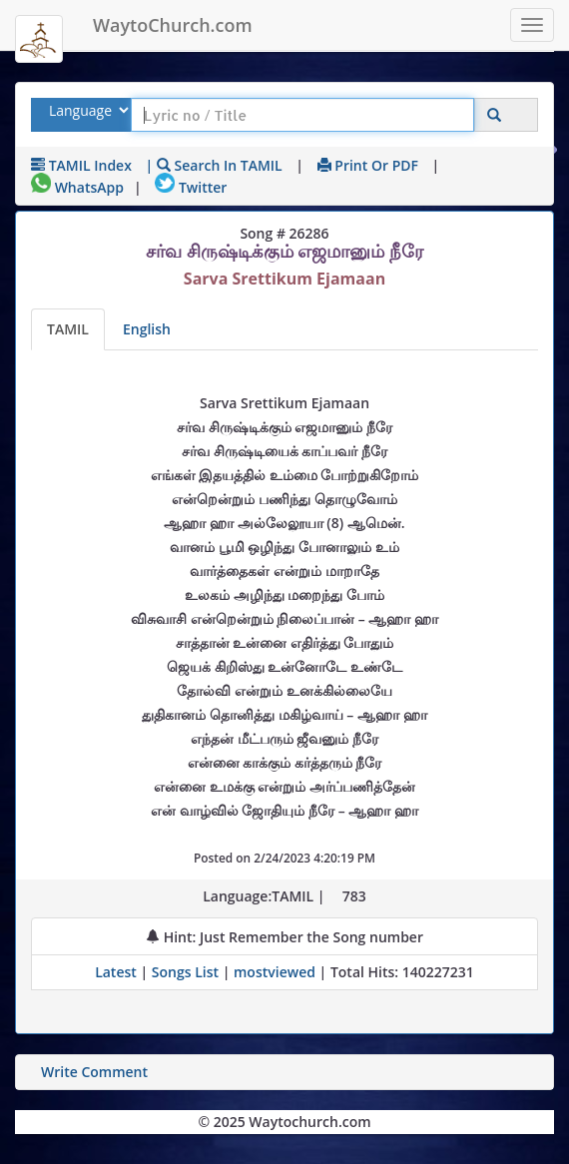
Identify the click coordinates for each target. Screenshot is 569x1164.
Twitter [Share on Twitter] (191, 187)
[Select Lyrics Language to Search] (86, 110)
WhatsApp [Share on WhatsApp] (77, 187)
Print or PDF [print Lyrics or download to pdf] (367, 165)
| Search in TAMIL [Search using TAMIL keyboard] (214, 165)
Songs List (185, 971)
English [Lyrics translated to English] (147, 328)
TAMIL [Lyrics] (68, 328)
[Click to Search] (494, 115)
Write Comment (94, 1071)
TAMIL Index (81, 165)
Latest (117, 971)
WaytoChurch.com (173, 25)
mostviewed (274, 971)
